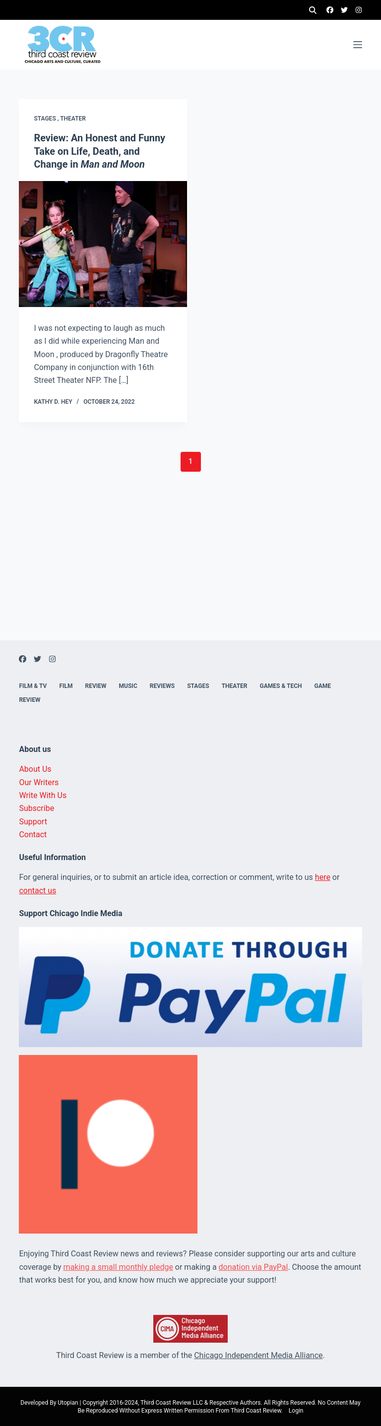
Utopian (68, 1401)
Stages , (47, 118)
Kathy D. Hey (53, 400)
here (322, 876)
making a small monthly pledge (118, 1265)
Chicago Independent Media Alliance (258, 1354)
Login (296, 1409)
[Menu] (357, 44)
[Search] (313, 10)
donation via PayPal (253, 1265)
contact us (37, 889)
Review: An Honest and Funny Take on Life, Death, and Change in (100, 151)
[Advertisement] (190, 569)
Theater (73, 118)
